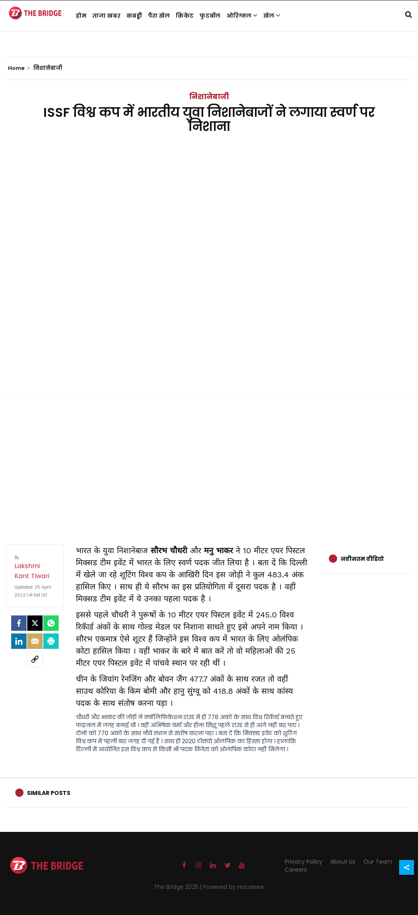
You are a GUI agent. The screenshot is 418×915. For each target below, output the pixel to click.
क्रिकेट (185, 16)
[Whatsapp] (51, 623)
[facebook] (19, 623)
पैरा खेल (159, 16)
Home (19, 68)
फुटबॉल (210, 16)
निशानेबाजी (209, 97)
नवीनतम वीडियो (362, 559)
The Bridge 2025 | (178, 887)
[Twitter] (35, 623)
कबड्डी (134, 16)
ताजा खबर (106, 16)
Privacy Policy (303, 862)
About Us (342, 862)
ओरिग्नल (241, 16)
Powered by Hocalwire (233, 887)
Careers (296, 870)
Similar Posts (48, 793)
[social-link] (35, 659)
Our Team (377, 862)
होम (81, 16)
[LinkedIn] (19, 641)
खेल (271, 16)
